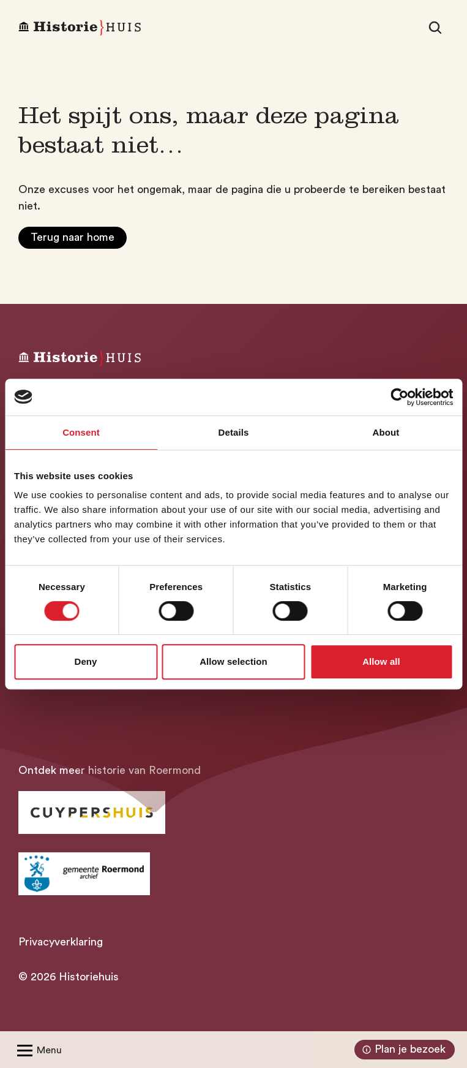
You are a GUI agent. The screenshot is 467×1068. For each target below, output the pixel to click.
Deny (85, 661)
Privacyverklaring (60, 941)
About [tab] (386, 432)
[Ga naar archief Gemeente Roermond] (84, 873)
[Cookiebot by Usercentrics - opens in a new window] (399, 397)
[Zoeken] (435, 27)
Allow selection (233, 661)
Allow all (381, 661)
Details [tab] (234, 432)
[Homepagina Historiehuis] (79, 28)
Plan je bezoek (402, 1049)
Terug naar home (72, 237)
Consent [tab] (81, 432)
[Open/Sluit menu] (37, 1049)
